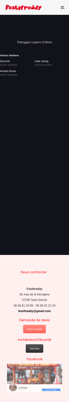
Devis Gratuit (34, 329)
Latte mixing (41, 61)
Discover (5, 61)
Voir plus (35, 348)
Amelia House (8, 71)
